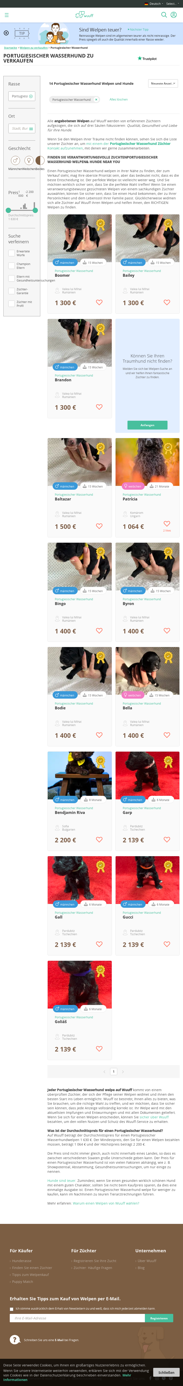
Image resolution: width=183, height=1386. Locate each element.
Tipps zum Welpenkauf (30, 1274)
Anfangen (147, 425)
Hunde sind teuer (61, 1180)
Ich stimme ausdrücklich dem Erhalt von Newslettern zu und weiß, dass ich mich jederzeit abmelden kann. (85, 1308)
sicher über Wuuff (154, 1117)
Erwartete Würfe (23, 253)
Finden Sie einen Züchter (32, 1267)
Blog (141, 1267)
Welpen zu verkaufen (34, 47)
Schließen (166, 1372)
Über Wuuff (147, 1261)
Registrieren (159, 1318)
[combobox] (21, 96)
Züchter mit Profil (24, 304)
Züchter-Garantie (22, 291)
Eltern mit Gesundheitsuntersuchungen (36, 278)
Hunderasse (21, 1261)
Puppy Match (22, 1281)
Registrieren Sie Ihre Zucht (95, 1261)
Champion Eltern (23, 266)
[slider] (8, 210)
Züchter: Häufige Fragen (93, 1267)
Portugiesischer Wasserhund (71, 99)
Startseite (10, 47)
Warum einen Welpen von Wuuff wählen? (106, 1203)
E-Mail (59, 1340)
